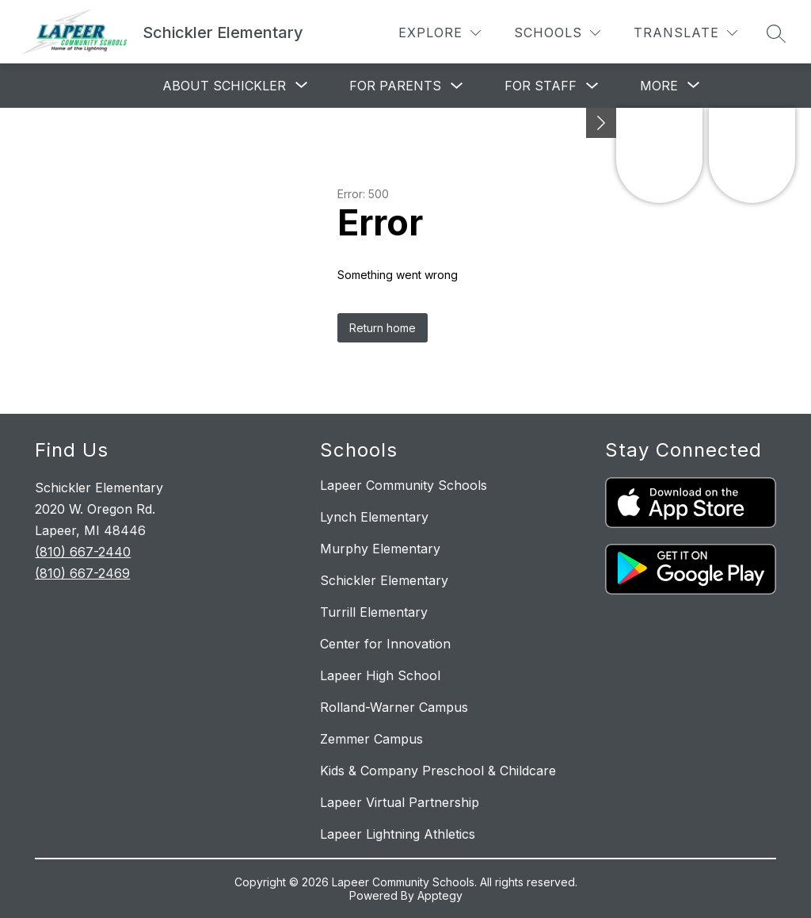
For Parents (395, 86)
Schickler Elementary (384, 580)
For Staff (540, 86)
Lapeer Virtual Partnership (399, 802)
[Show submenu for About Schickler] (224, 85)
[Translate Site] (685, 33)
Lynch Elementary (374, 517)
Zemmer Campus (371, 739)
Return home (382, 328)
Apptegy (440, 895)
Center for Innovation (385, 644)
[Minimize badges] (601, 123)
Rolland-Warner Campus (394, 707)
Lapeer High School (380, 675)
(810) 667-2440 (83, 552)
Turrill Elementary (374, 612)
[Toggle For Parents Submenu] (456, 86)
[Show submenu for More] (659, 85)
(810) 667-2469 (82, 573)
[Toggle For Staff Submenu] (592, 86)
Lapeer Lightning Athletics (397, 834)
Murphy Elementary (380, 549)
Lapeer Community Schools (403, 485)
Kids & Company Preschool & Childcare (438, 770)
